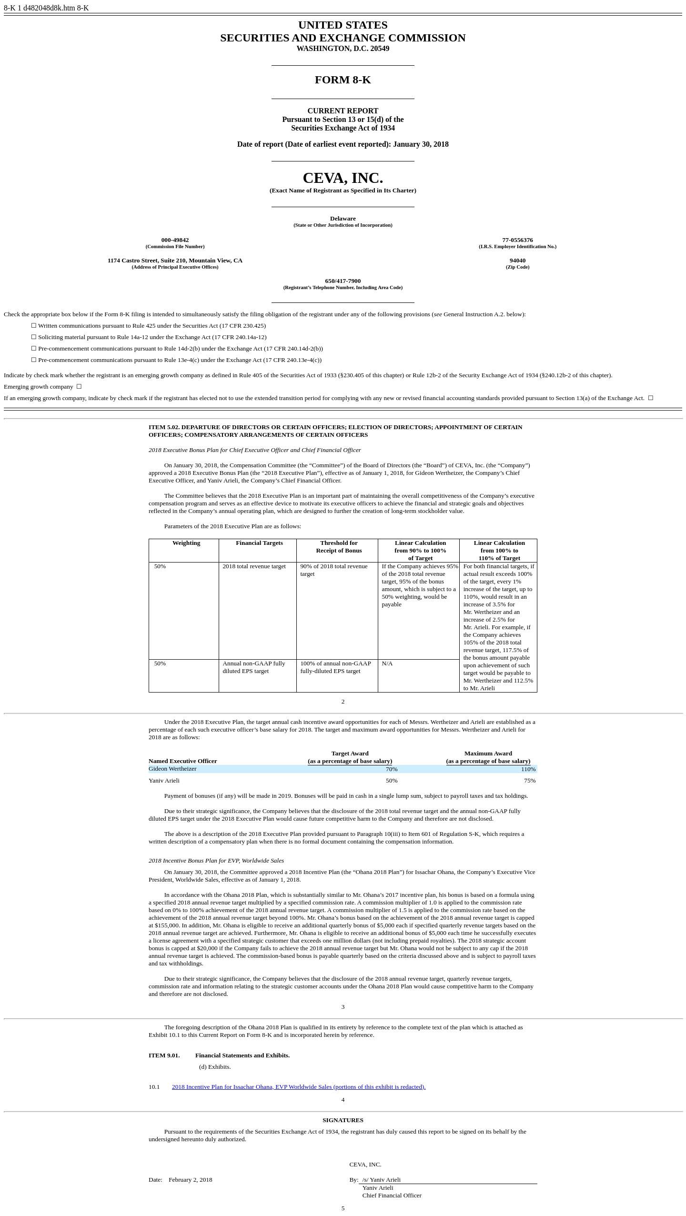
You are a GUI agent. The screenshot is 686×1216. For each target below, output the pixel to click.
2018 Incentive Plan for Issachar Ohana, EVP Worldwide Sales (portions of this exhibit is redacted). (299, 1086)
